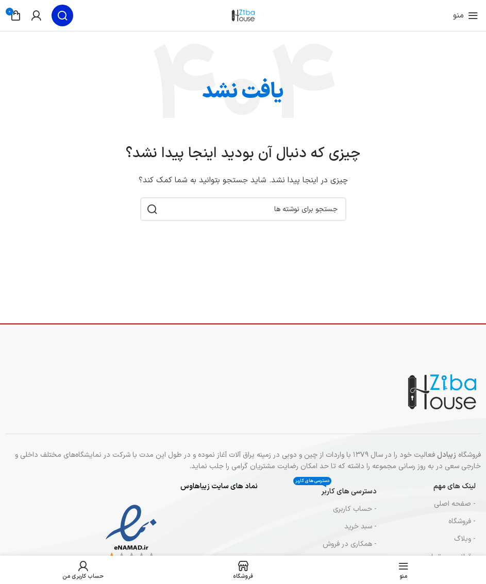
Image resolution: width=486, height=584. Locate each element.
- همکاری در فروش (350, 544)
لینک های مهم (454, 486)
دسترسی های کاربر (335, 490)
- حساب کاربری (355, 509)
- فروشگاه (462, 521)
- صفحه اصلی (455, 504)
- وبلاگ (465, 539)
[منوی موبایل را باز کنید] (465, 15)
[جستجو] (62, 15)
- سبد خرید (360, 526)
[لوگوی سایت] (243, 15)
